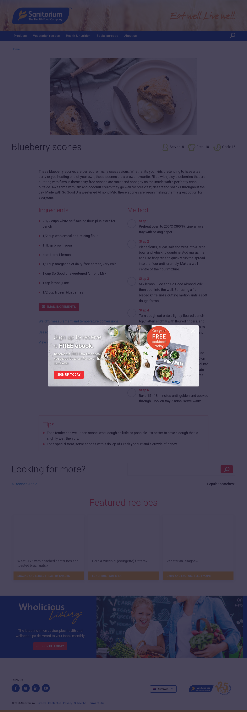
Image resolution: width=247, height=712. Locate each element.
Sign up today (68, 375)
